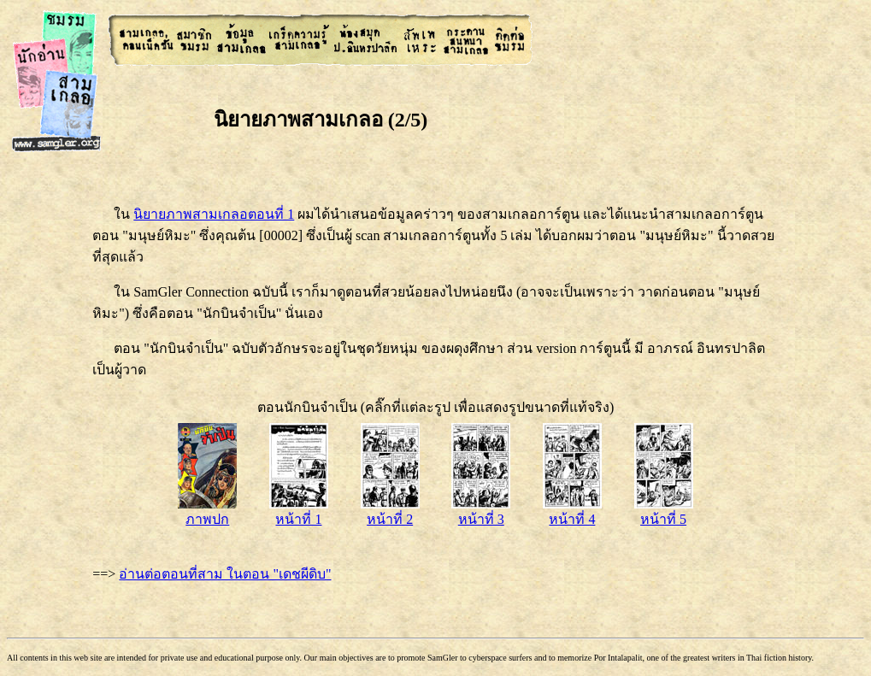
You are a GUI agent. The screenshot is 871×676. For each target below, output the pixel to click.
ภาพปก (207, 511)
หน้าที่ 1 (298, 511)
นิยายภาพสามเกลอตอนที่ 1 (213, 214)
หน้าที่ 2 (390, 511)
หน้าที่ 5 (663, 511)
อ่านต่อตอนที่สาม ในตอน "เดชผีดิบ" (225, 574)
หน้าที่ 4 (572, 511)
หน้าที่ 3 (480, 511)
